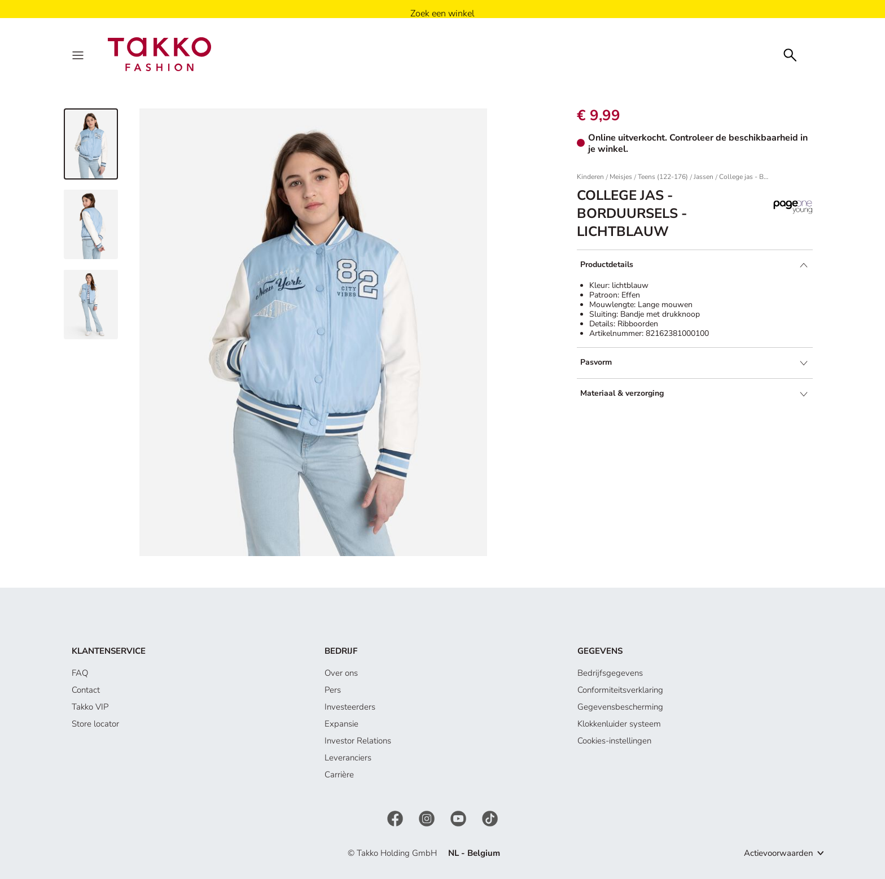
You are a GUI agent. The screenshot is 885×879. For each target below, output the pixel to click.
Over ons (341, 673)
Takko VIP (90, 706)
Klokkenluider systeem (619, 723)
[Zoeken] (790, 54)
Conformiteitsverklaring (620, 690)
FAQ (80, 673)
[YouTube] (459, 818)
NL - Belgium (474, 853)
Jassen (703, 177)
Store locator (95, 723)
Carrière (339, 774)
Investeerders (350, 706)
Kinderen (590, 177)
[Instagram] (428, 818)
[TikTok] (490, 818)
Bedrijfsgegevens (610, 673)
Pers (333, 690)
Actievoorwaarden (778, 853)
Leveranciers (348, 757)
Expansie (341, 723)
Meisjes (621, 177)
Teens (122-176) (663, 177)
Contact (86, 690)
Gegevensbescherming (620, 706)
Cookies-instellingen (614, 740)
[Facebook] (396, 818)
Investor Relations (358, 740)
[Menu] (79, 54)
